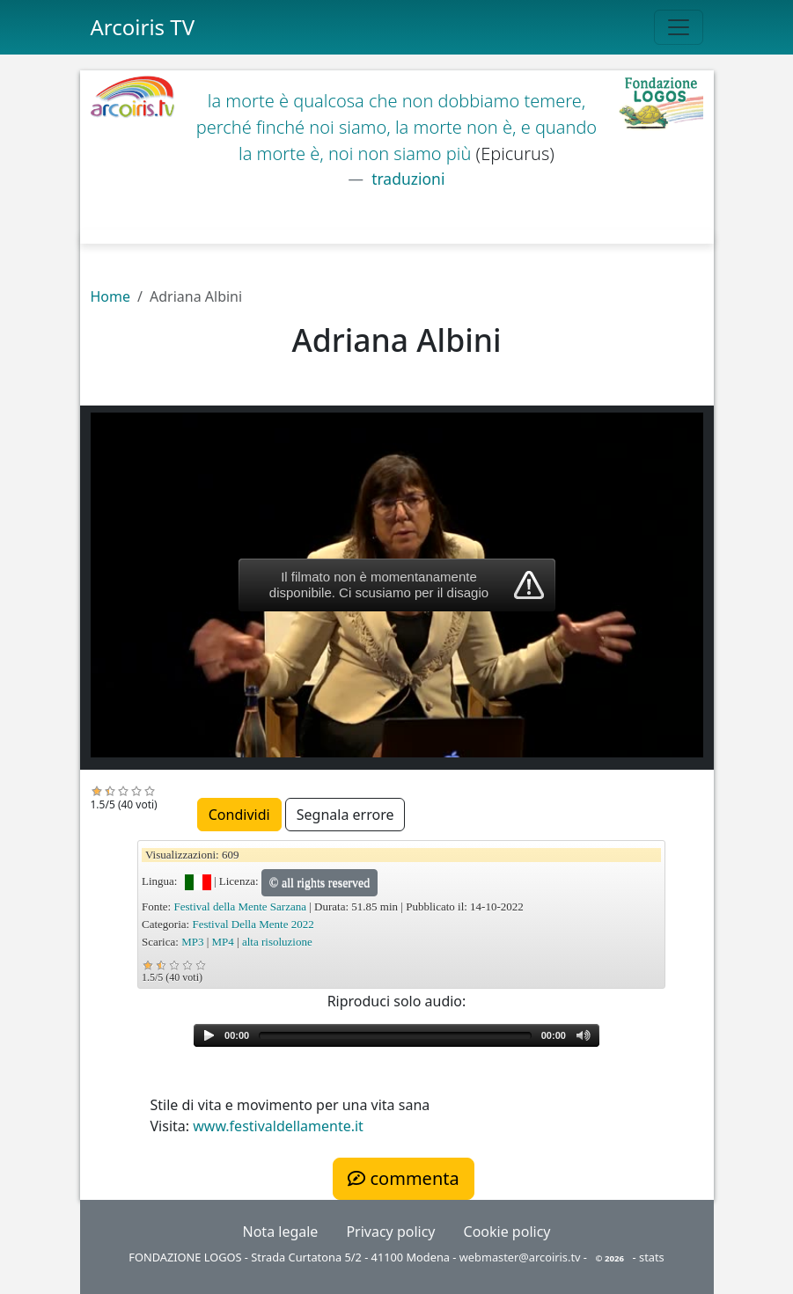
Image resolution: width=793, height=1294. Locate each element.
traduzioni (406, 178)
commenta (403, 1178)
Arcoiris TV (143, 26)
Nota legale (281, 1231)
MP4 (223, 941)
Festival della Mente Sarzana (239, 906)
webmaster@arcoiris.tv (520, 1257)
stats (652, 1257)
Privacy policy (390, 1231)
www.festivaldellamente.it (278, 1126)
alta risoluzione (277, 941)
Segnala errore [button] (345, 814)
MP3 (192, 941)
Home (111, 296)
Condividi (239, 814)
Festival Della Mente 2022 (252, 924)
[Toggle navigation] (678, 27)
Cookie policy (507, 1231)
